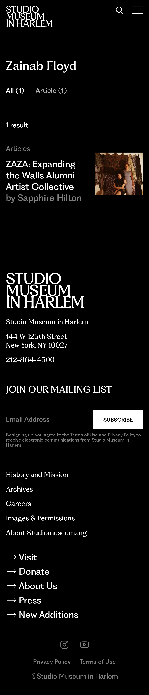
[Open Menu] (137, 10)
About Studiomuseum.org (46, 532)
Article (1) (51, 90)
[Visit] (74, 558)
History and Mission (37, 474)
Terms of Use (98, 661)
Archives (19, 489)
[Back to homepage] (29, 16)
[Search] (119, 10)
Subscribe (118, 420)
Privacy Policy (52, 661)
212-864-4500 (30, 359)
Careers (18, 503)
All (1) (15, 90)
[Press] (74, 601)
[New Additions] (74, 616)
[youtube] (84, 644)
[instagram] (64, 644)
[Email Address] (46, 419)
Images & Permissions (40, 518)
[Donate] (74, 572)
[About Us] (74, 587)
